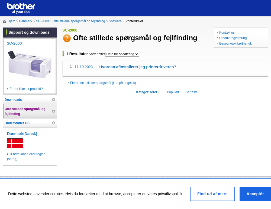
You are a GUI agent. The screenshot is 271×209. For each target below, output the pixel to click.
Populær (173, 92)
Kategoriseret (146, 92)
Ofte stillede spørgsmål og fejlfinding (79, 21)
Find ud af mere (212, 194)
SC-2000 (42, 21)
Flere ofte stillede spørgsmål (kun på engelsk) (103, 83)
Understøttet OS (17, 123)
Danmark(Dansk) (22, 134)
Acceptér (255, 194)
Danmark (25, 21)
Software (115, 21)
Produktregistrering (233, 38)
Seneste (192, 92)
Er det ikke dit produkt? (26, 89)
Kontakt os (227, 33)
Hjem (11, 21)
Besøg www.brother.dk (235, 43)
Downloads (13, 100)
